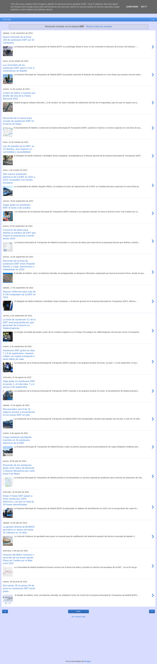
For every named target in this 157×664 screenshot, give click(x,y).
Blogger (87, 661)
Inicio (78, 611)
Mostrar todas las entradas (99, 26)
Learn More (132, 7)
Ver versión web (78, 617)
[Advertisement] (78, 639)
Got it (144, 7)
